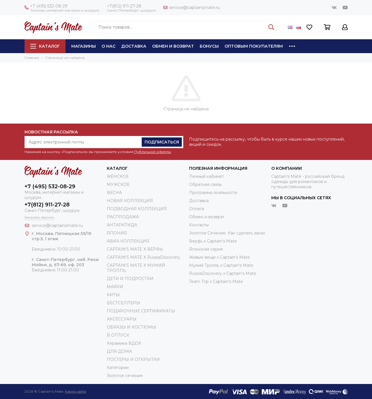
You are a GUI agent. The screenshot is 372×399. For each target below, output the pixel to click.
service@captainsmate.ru (191, 7)
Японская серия (206, 249)
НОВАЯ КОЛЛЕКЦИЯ (130, 200)
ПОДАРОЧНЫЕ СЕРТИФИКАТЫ (141, 311)
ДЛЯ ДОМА (119, 351)
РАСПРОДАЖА (123, 216)
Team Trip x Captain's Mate (216, 281)
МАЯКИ (115, 286)
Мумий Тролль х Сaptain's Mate (221, 265)
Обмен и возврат (173, 46)
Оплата (196, 208)
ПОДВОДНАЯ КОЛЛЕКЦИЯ (137, 208)
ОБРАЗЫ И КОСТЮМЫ (131, 327)
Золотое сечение (125, 375)
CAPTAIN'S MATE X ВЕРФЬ (135, 249)
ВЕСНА (114, 192)
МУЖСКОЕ (118, 184)
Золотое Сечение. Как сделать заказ (227, 233)
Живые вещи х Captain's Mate (219, 257)
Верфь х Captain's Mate (213, 241)
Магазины (83, 46)
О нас (108, 46)
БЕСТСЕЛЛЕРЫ (123, 302)
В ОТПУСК (118, 335)
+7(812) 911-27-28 (124, 6)
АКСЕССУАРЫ (122, 319)
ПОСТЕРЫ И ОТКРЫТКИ (133, 359)
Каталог (45, 46)
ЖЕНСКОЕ (118, 176)
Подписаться (162, 142)
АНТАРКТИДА (122, 225)
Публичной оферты (152, 152)
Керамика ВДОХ (124, 343)
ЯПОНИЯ (117, 233)
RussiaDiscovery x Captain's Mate (222, 273)
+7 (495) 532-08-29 (46, 6)
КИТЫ (113, 294)
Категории (118, 367)
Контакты (199, 225)
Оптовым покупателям (254, 46)
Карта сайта (75, 391)
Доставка (133, 46)
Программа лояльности (213, 192)
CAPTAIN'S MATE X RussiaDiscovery (143, 257)
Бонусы (209, 46)
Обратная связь (205, 184)
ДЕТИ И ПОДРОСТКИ (130, 278)
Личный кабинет (206, 176)
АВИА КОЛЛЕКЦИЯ (128, 241)
